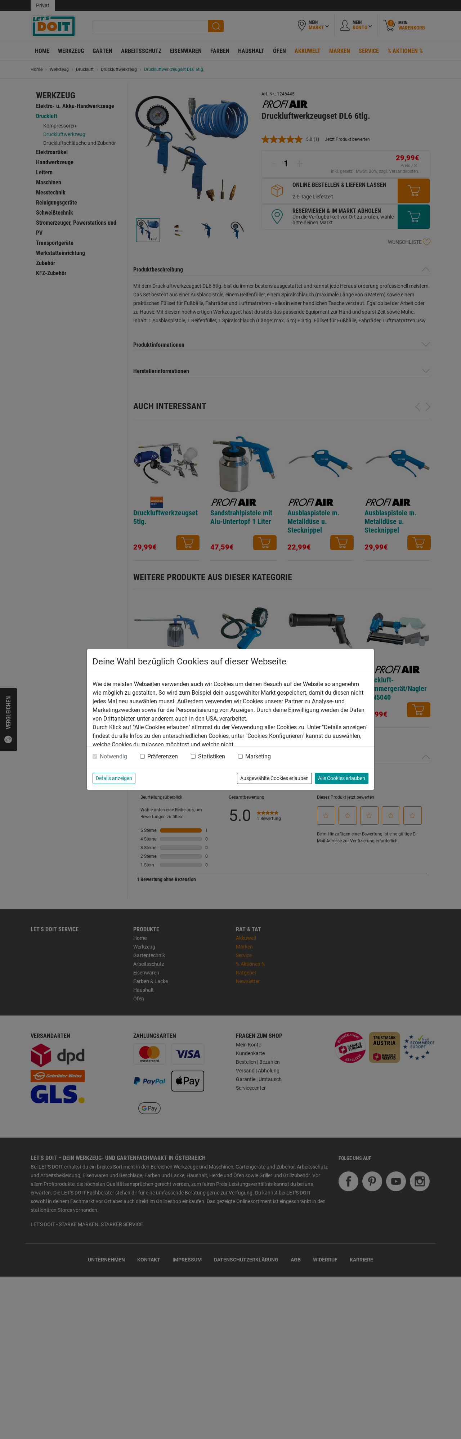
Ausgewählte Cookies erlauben (274, 778)
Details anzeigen (114, 778)
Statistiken (211, 756)
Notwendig (113, 756)
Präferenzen (162, 756)
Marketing (258, 756)
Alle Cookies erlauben (341, 778)
